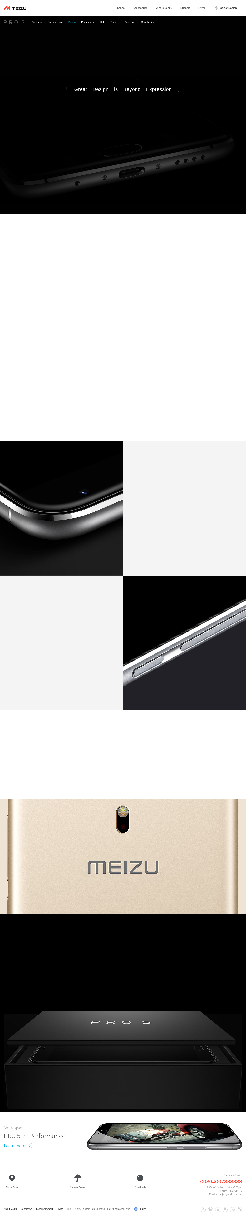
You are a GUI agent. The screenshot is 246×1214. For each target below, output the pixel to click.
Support (185, 7)
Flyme (202, 7)
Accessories (140, 7)
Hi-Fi (102, 25)
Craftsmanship (55, 25)
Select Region (226, 8)
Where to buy (164, 7)
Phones (119, 7)
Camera (115, 25)
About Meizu (10, 1209)
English (140, 1209)
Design (72, 25)
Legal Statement (44, 1209)
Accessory (130, 25)
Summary (37, 25)
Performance (88, 25)
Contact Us (26, 1209)
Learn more (17, 1146)
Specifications (148, 25)
